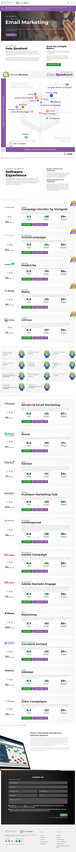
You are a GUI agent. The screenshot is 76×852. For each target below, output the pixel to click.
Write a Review (27, 224)
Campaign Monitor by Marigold (44, 209)
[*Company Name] (38, 782)
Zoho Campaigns (33, 701)
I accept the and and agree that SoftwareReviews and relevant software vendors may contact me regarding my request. (36, 806)
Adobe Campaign (34, 554)
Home (7, 16)
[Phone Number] (53, 791)
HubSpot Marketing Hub (39, 494)
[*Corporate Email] (22, 791)
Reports (42, 839)
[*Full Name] (38, 787)
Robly (25, 292)
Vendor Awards (44, 841)
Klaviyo (26, 463)
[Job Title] (53, 795)
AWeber (27, 672)
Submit (64, 814)
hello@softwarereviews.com (61, 817)
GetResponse (31, 522)
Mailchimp (29, 614)
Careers (59, 837)
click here (22, 725)
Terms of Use (19, 805)
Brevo (25, 434)
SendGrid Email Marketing (40, 405)
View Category (11, 35)
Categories (43, 837)
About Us (59, 835)
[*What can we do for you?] (38, 801)
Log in (41, 835)
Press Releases (60, 839)
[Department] (22, 795)
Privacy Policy (29, 805)
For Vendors (43, 843)
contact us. (28, 9)
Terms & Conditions (62, 841)
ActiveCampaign (33, 237)
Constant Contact (34, 644)
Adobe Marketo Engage (38, 584)
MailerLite (28, 265)
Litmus (26, 320)
